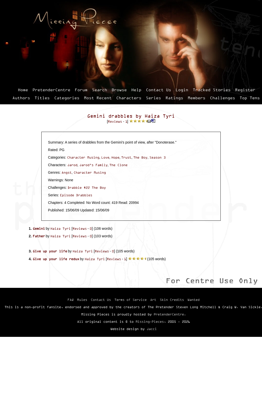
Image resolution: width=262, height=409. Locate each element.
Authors (21, 98)
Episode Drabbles (76, 195)
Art (153, 299)
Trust (126, 157)
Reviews (115, 121)
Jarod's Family (93, 165)
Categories (66, 98)
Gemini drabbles (110, 116)
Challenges (222, 98)
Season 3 (157, 157)
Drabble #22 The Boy (87, 187)
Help (136, 89)
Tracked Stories (212, 89)
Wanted (193, 299)
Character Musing (83, 157)
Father (39, 236)
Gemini (39, 228)
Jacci (152, 329)
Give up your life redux (56, 259)
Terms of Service (130, 299)
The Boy (140, 157)
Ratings (174, 98)
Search (99, 89)
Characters (128, 98)
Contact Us (158, 89)
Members (196, 98)
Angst (66, 172)
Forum (81, 89)
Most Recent (98, 98)
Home (23, 89)
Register (245, 89)
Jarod (72, 165)
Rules (82, 299)
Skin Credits (172, 299)
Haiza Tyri (160, 116)
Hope (115, 157)
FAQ (71, 299)
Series (153, 98)
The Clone (118, 165)
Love (105, 157)
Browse (119, 89)
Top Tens (250, 98)
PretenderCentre (51, 89)
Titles (42, 98)
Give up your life (50, 251)
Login (182, 89)
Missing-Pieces (150, 321)
